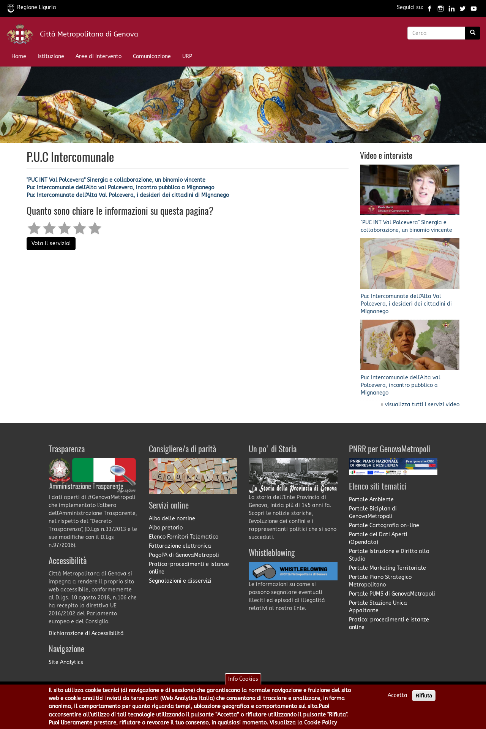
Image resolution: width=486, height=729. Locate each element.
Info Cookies (243, 682)
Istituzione (51, 56)
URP (187, 56)
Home (18, 56)
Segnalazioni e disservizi (180, 581)
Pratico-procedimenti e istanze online (189, 568)
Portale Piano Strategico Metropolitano (380, 581)
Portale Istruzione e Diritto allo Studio (389, 555)
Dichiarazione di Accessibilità (86, 633)
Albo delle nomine (172, 518)
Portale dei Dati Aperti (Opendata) (378, 538)
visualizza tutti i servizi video (422, 404)
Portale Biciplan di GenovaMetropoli (373, 513)
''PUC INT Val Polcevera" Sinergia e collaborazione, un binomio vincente (116, 180)
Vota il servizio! (51, 243)
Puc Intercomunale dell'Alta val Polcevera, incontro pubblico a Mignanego (120, 187)
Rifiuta (423, 699)
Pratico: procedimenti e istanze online (389, 623)
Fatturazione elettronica (180, 546)
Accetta (397, 699)
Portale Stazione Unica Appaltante (378, 607)
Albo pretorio (166, 528)
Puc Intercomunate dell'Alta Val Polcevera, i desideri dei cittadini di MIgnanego (128, 195)
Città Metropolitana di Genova (89, 34)
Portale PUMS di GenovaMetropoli (392, 594)
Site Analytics (66, 662)
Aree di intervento (99, 56)
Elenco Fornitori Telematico (183, 537)
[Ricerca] (472, 33)
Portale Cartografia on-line (384, 525)
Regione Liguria (32, 7)
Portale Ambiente (371, 499)
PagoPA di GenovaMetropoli (184, 555)
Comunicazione (152, 56)
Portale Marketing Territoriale (387, 568)
